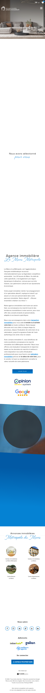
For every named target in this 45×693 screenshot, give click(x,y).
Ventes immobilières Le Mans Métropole (11, 560)
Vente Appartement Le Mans (33, 577)
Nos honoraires (27, 681)
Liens (33, 681)
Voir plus (22, 371)
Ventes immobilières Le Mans (34, 560)
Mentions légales (17, 681)
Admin (37, 681)
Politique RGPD (28, 682)
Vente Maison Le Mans (11, 577)
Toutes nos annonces (18, 682)
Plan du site (9, 681)
